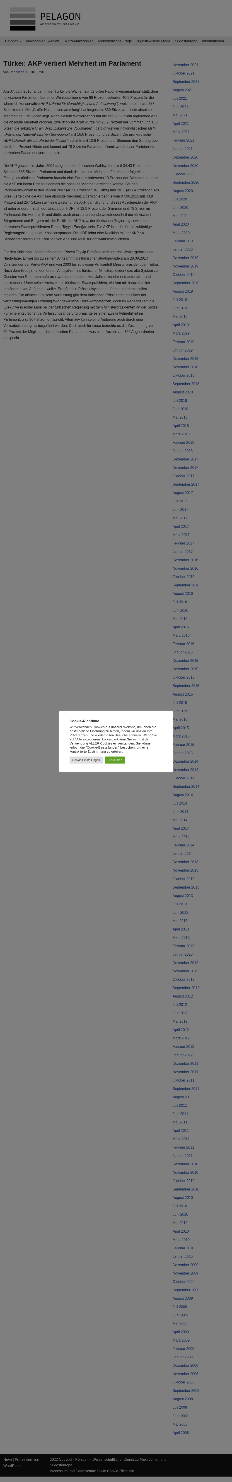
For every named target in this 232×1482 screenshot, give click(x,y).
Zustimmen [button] (115, 760)
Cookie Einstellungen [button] (86, 760)
